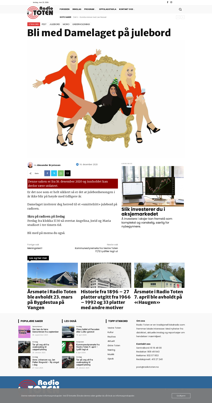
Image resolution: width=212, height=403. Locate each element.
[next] (182, 17)
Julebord (54, 24)
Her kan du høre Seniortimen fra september (45, 330)
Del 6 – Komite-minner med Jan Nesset (89, 17)
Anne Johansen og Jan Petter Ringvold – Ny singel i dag (45, 362)
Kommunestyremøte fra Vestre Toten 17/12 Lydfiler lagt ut (96, 250)
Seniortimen (37, 326)
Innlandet (80, 342)
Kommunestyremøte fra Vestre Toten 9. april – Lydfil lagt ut (89, 347)
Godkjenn (181, 395)
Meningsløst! (34, 248)
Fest (44, 24)
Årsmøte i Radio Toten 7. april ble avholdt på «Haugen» (158, 297)
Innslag (35, 342)
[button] (180, 9)
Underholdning (81, 24)
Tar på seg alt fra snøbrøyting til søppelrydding (40, 347)
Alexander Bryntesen (48, 165)
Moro (66, 24)
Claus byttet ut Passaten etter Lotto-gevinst (87, 330)
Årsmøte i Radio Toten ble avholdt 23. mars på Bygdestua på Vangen (51, 299)
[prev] (178, 17)
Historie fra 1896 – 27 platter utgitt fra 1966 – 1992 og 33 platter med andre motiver (106, 299)
